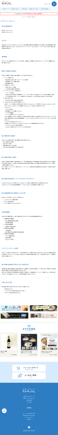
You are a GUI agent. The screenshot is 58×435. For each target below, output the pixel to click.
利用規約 (29, 419)
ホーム (23, 16)
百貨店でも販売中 (45, 8)
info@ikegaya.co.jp (14, 292)
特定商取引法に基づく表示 (29, 415)
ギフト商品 (29, 402)
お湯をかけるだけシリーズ (29, 396)
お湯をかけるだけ (15, 8)
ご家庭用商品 (29, 400)
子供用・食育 (24, 8)
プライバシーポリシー (29, 417)
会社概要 (29, 407)
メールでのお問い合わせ (30, 413)
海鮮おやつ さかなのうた (29, 398)
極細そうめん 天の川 (34, 8)
